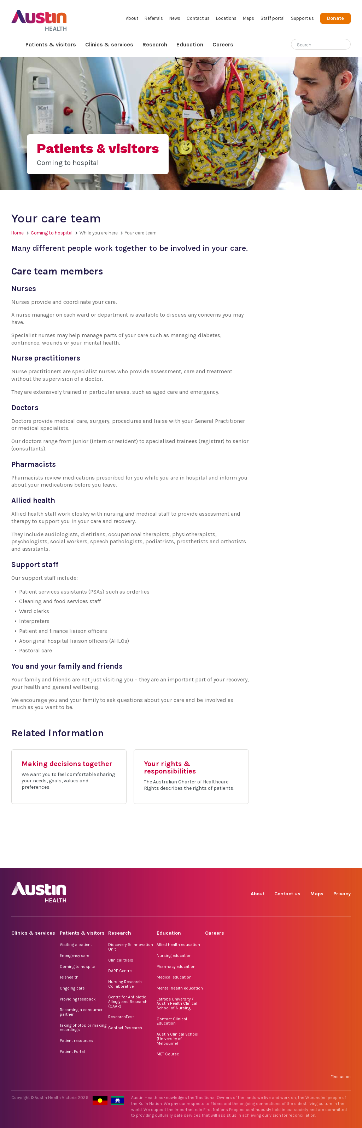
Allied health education (178, 944)
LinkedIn (312, 860)
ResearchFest (121, 1016)
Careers (222, 44)
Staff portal (273, 18)
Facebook (263, 860)
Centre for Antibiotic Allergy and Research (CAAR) (127, 1001)
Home (16, 45)
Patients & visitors (50, 44)
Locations (226, 18)
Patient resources (76, 1040)
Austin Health (39, 17)
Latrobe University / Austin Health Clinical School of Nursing (177, 1003)
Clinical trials (120, 960)
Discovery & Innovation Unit (130, 947)
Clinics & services (109, 44)
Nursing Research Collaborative (125, 984)
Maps (248, 18)
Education (189, 44)
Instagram (280, 860)
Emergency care (74, 955)
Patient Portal (72, 1051)
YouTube (345, 860)
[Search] (312, 43)
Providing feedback (77, 999)
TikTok (296, 860)
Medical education (174, 977)
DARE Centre (120, 970)
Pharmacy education (176, 966)
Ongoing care (72, 988)
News (174, 18)
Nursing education (174, 955)
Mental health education (180, 988)
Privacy (342, 894)
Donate (335, 18)
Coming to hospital (51, 233)
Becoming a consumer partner (81, 1012)
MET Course (168, 1054)
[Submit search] (345, 45)
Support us (302, 18)
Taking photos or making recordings (83, 1027)
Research (154, 44)
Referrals (154, 18)
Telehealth (69, 977)
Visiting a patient (76, 944)
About (132, 18)
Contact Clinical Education (172, 1021)
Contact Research (125, 1027)
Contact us (198, 18)
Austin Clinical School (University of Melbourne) (177, 1038)
